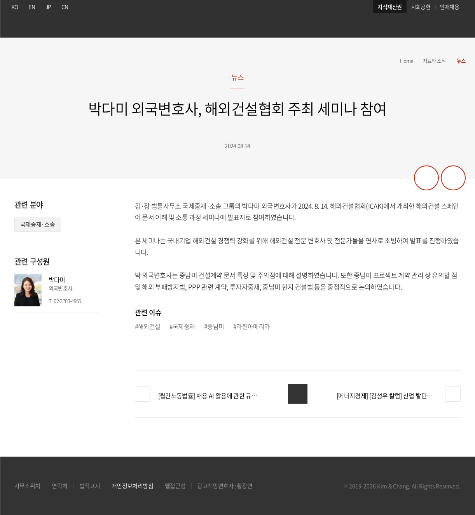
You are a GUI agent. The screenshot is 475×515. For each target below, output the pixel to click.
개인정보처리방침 (132, 485)
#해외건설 (148, 327)
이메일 (94, 300)
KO (12, 7)
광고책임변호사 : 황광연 (224, 485)
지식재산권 (392, 7)
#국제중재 (182, 327)
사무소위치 (27, 485)
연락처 (59, 485)
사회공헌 (422, 7)
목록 (297, 394)
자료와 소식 (434, 60)
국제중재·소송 (37, 224)
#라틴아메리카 (251, 327)
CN (64, 7)
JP (47, 7)
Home (406, 60)
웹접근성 (175, 485)
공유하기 (426, 177)
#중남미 (214, 327)
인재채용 (451, 7)
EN (30, 7)
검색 (460, 28)
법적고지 (89, 485)
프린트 (453, 177)
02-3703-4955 (67, 300)
